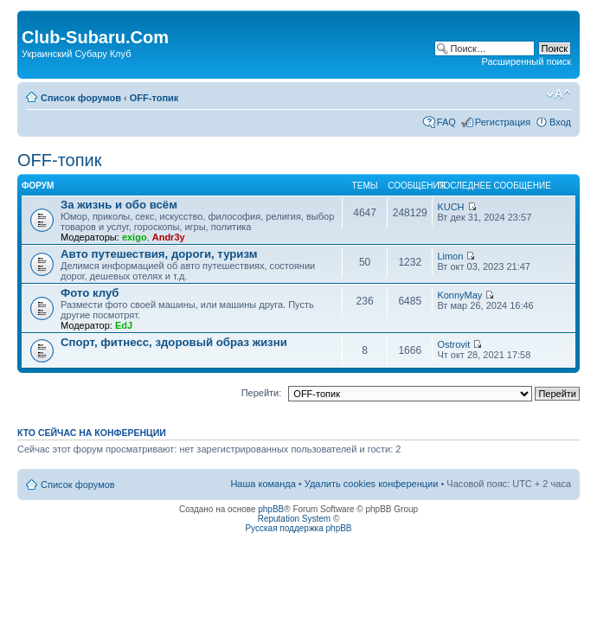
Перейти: (261, 393)
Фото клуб (90, 292)
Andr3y (168, 237)
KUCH (450, 207)
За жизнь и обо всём (119, 204)
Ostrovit (453, 344)
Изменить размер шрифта (558, 94)
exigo (134, 237)
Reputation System (294, 518)
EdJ (123, 325)
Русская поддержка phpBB (298, 528)
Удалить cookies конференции (372, 483)
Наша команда (262, 483)
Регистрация (502, 122)
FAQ (446, 122)
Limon (450, 256)
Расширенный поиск (526, 61)
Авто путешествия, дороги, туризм (159, 253)
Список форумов (81, 98)
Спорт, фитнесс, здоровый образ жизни (174, 342)
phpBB (271, 509)
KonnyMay (459, 295)
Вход (560, 122)
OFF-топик (154, 98)
